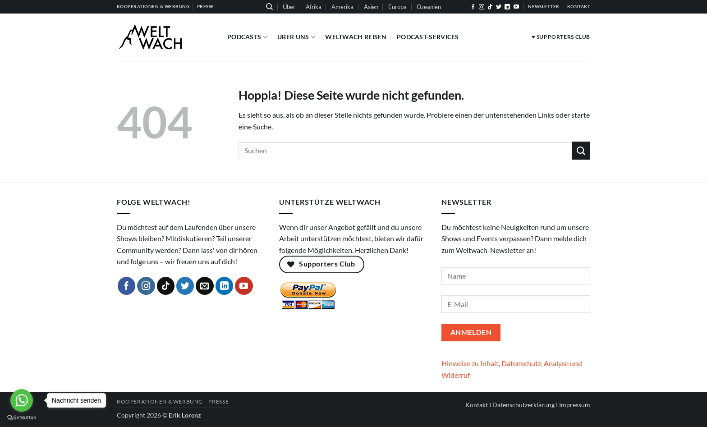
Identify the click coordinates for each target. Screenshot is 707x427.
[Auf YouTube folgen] (516, 7)
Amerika (342, 6)
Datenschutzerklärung (523, 405)
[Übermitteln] (581, 150)
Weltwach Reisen (355, 37)
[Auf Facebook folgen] (473, 7)
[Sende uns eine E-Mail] (205, 286)
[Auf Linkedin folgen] (507, 7)
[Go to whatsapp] (21, 400)
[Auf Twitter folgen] (498, 7)
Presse (218, 401)
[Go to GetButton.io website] (21, 418)
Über (289, 6)
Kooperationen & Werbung (160, 401)
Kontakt (476, 405)
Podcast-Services (428, 37)
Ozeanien (429, 6)
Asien (371, 6)
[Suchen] (269, 6)
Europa (397, 6)
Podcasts (247, 37)
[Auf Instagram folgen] (481, 7)
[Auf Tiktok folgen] (490, 7)
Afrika (313, 6)
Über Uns (296, 37)
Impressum (574, 405)
